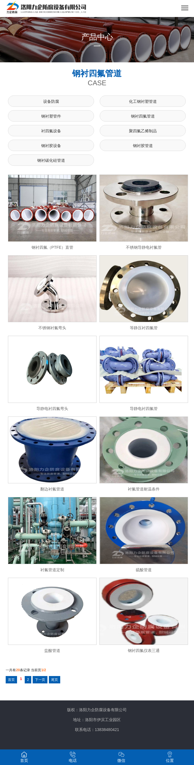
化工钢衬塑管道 (143, 101)
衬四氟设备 (51, 131)
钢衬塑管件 (51, 116)
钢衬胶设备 (51, 145)
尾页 (54, 680)
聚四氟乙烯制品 (143, 131)
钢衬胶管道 (143, 145)
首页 (11, 680)
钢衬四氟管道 (143, 116)
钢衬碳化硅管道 (51, 160)
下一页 (40, 680)
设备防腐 (51, 101)
